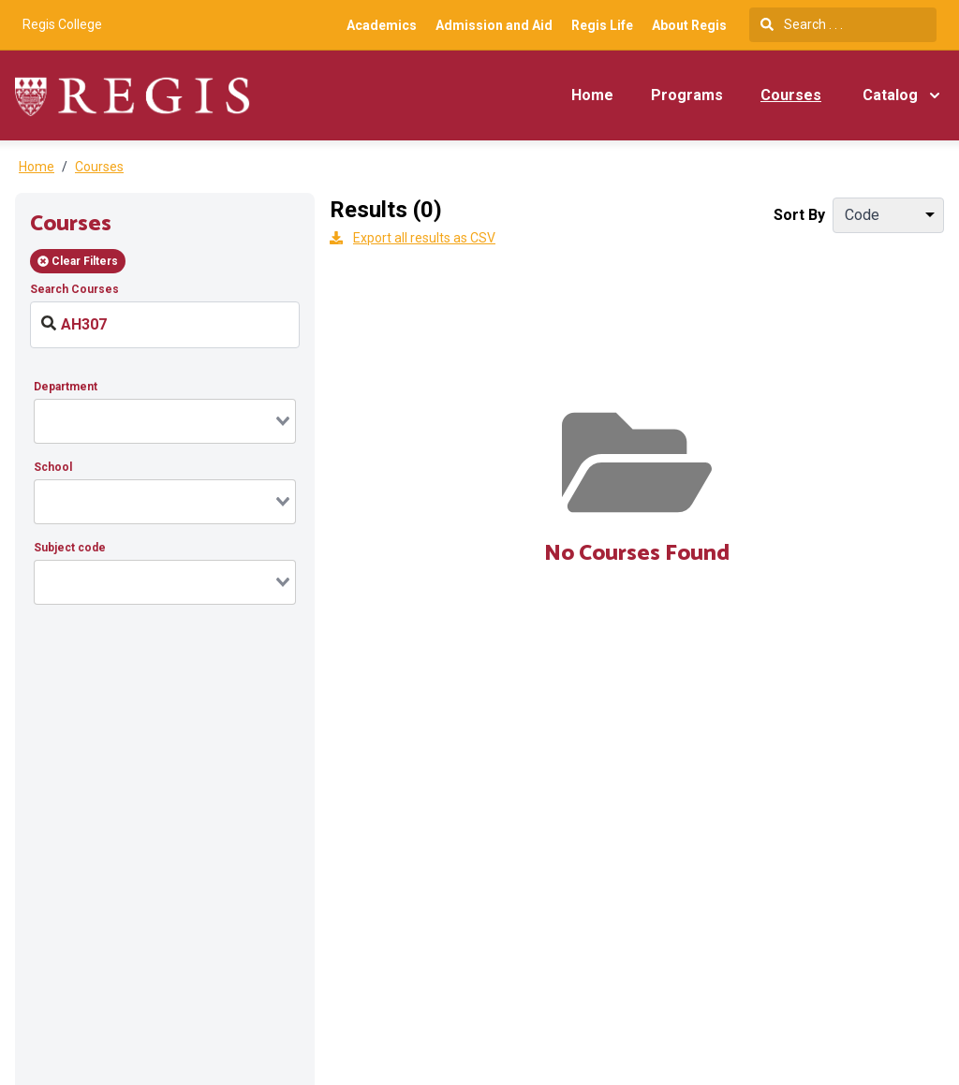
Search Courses (74, 289)
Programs (687, 95)
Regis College (62, 24)
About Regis (689, 25)
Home (592, 95)
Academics (382, 25)
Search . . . (801, 24)
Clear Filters (77, 261)
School (53, 467)
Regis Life (602, 25)
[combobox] (165, 421)
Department (65, 386)
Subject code (70, 547)
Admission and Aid (494, 25)
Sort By (799, 215)
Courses (790, 95)
